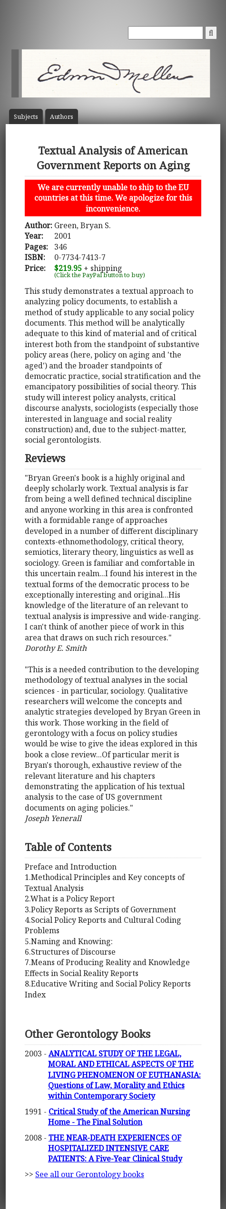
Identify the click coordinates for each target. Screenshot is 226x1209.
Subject (26, 117)
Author (61, 117)
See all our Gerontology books (89, 1174)
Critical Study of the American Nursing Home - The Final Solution (119, 1116)
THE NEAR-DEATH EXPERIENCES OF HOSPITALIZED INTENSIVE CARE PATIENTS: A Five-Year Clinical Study (115, 1148)
